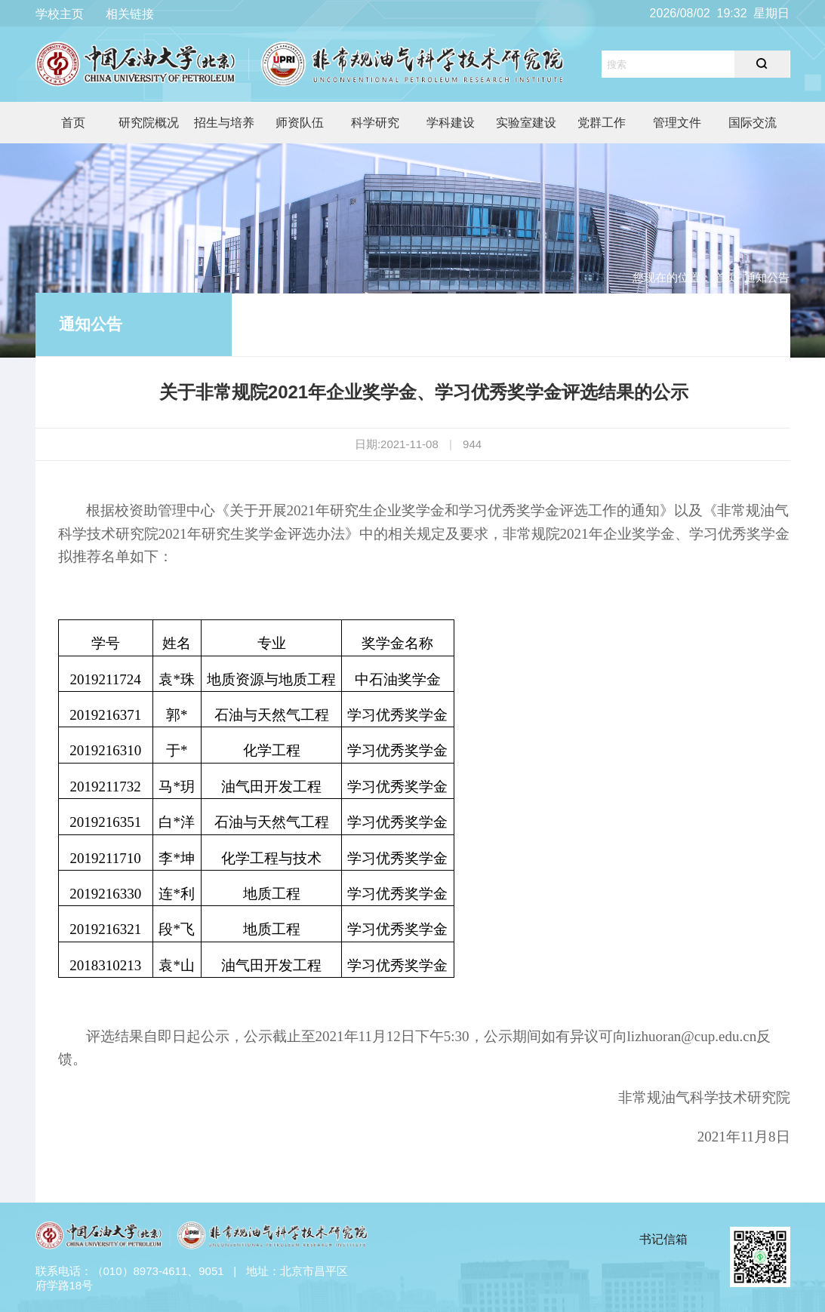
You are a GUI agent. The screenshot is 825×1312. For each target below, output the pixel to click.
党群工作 (601, 122)
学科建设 (450, 122)
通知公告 (90, 324)
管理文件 (677, 122)
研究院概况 (149, 122)
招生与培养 (224, 122)
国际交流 (752, 122)
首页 (73, 122)
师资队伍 (300, 122)
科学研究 (375, 122)
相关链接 (130, 14)
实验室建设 (526, 122)
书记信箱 (663, 1239)
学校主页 (59, 14)
